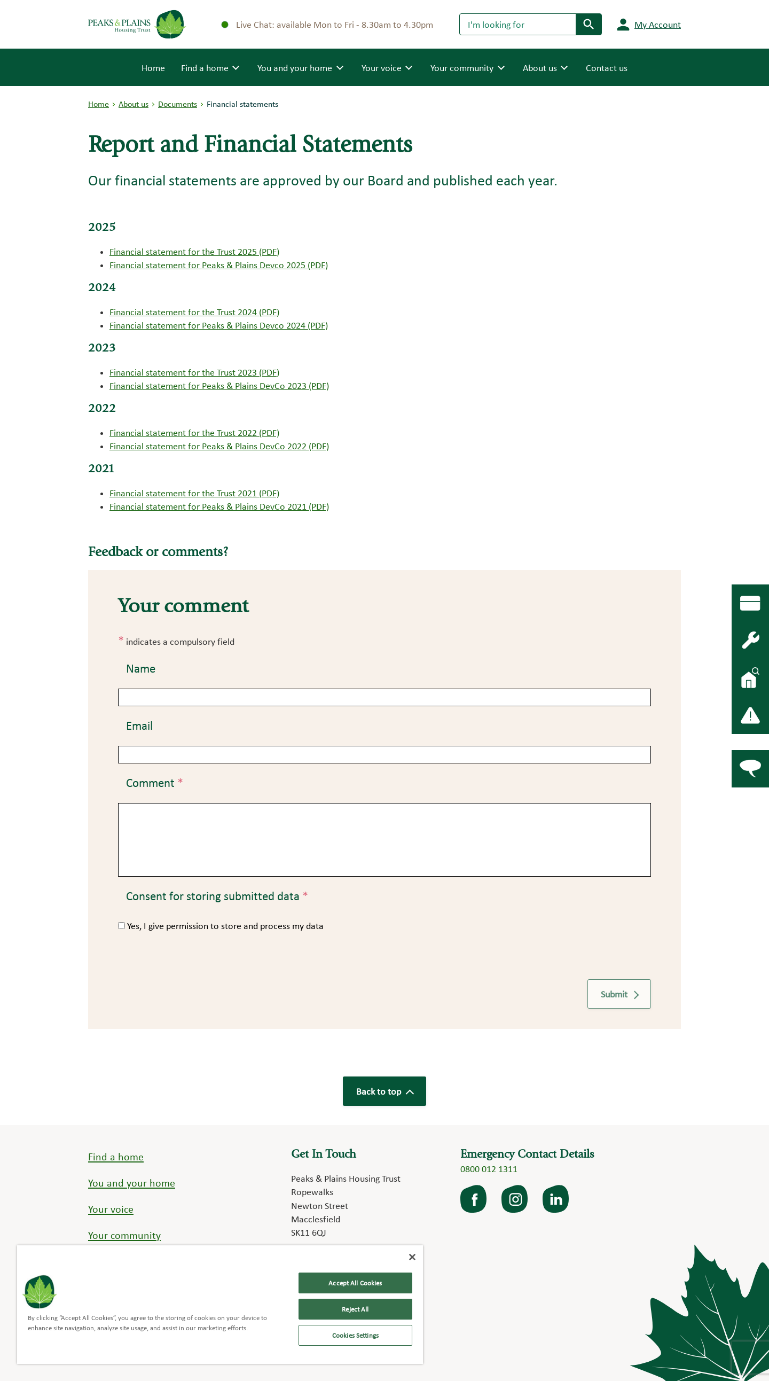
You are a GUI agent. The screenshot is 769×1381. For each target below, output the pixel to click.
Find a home (116, 1156)
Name (140, 668)
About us (133, 103)
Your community (124, 1235)
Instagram (515, 1199)
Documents (177, 103)
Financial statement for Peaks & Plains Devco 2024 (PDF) (218, 325)
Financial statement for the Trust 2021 (183, 493)
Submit (619, 994)
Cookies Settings (355, 1335)
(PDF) (268, 493)
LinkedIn (556, 1199)
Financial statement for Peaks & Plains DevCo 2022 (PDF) (219, 446)
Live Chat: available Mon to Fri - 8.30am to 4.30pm (327, 24)
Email (139, 725)
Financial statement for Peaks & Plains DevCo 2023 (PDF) (219, 385)
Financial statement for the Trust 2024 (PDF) (194, 312)
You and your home (131, 1183)
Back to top (384, 1091)
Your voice (111, 1209)
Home (153, 67)
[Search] (518, 24)
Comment (154, 782)
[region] (220, 1304)
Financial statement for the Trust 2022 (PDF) (194, 432)
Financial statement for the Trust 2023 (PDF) (194, 372)
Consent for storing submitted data (217, 896)
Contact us (606, 68)
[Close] (412, 1257)
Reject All (355, 1309)
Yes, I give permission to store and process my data (225, 925)
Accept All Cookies (355, 1282)
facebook (474, 1199)
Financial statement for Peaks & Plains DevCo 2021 (208, 506)
